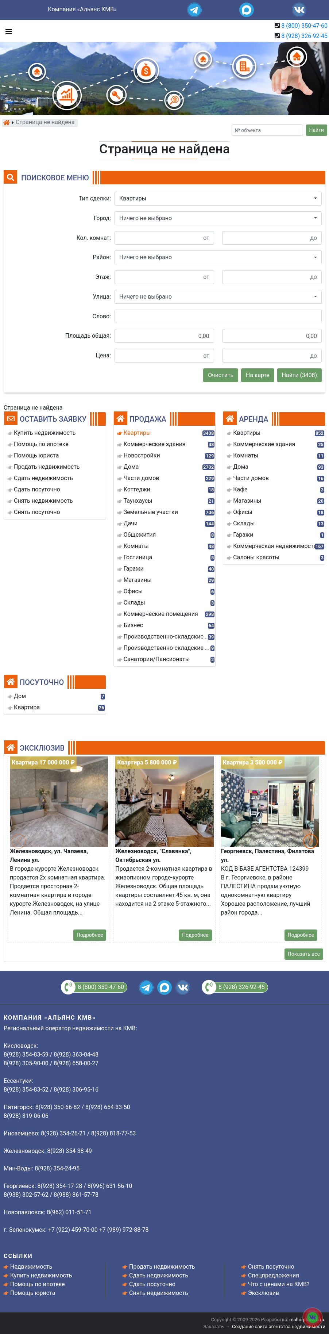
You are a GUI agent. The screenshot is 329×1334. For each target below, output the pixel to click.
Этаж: (103, 276)
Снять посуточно (271, 1266)
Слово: (102, 316)
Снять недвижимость (158, 1292)
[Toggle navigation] (6, 31)
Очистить (220, 375)
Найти (316, 130)
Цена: (103, 355)
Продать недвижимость (162, 1266)
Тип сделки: (95, 198)
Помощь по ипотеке (37, 1284)
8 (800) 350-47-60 (304, 25)
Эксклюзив (263, 1292)
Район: (102, 257)
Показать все (304, 954)
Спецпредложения (273, 1275)
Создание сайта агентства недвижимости (278, 1326)
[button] (218, 199)
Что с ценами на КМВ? (278, 1284)
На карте (258, 375)
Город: (102, 218)
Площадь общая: (88, 335)
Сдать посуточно (152, 1284)
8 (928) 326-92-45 (304, 35)
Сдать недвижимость (158, 1275)
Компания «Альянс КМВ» (82, 9)
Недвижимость (31, 1266)
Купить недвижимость (41, 1275)
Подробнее (90, 935)
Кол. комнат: (94, 237)
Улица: (102, 296)
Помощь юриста (32, 1292)
